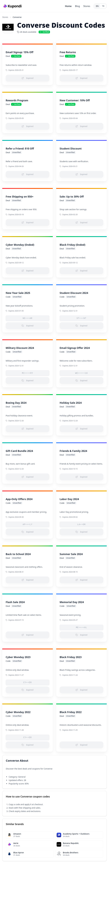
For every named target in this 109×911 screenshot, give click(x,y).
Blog (77, 6)
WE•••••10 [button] (81, 373)
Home (68, 6)
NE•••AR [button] (28, 318)
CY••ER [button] (27, 682)
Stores (86, 6)
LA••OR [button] (81, 524)
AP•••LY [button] (28, 524)
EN (97, 6)
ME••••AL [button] (81, 627)
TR (103, 6)
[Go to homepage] (12, 6)
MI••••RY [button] (27, 373)
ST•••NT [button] (81, 318)
